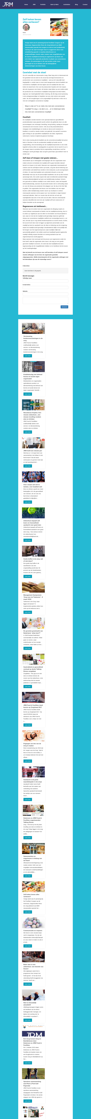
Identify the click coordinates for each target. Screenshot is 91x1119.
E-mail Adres (26, 284)
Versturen (64, 307)
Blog (76, 4)
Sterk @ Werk (54, 4)
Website (25, 291)
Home (26, 4)
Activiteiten (66, 4)
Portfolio (43, 4)
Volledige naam (27, 278)
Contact (85, 4)
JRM (34, 4)
